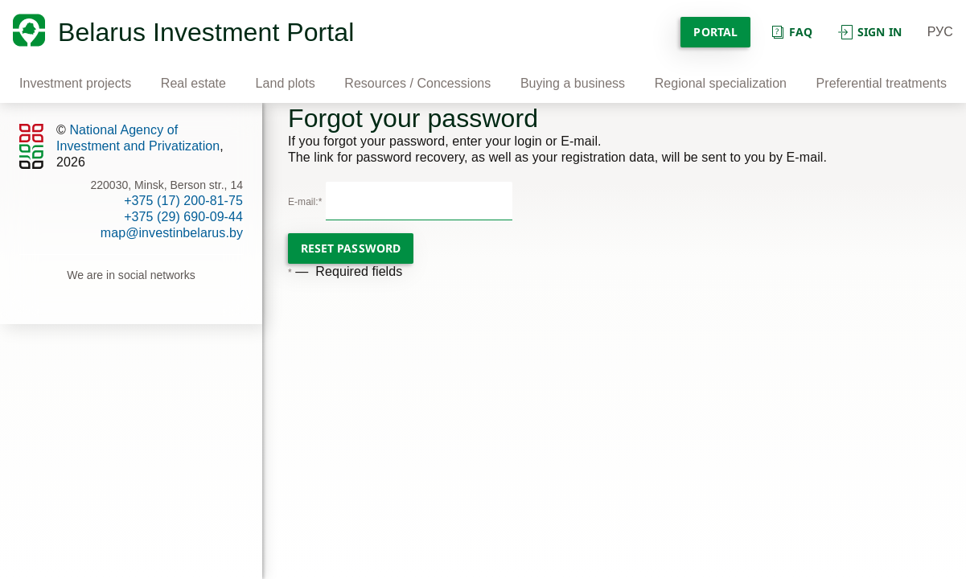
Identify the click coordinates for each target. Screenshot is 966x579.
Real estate (193, 83)
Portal (715, 31)
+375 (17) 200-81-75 (183, 200)
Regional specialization (721, 83)
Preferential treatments (881, 83)
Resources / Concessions (417, 83)
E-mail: (305, 201)
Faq (791, 31)
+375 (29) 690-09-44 (183, 217)
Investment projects (75, 83)
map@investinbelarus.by (172, 233)
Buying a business (572, 83)
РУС (940, 32)
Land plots (285, 83)
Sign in (870, 31)
